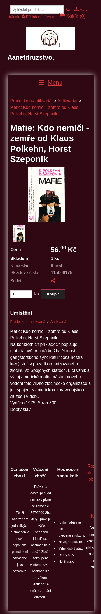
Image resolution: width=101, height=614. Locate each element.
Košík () (72, 16)
